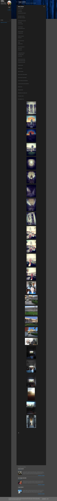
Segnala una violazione (4, 22)
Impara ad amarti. (21, 468)
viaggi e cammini (22, 1)
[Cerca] (51, 2)
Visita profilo (9, 9)
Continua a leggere (41, 475)
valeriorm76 (9, 7)
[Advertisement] (49, 17)
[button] (18, 433)
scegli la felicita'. (21, 487)
